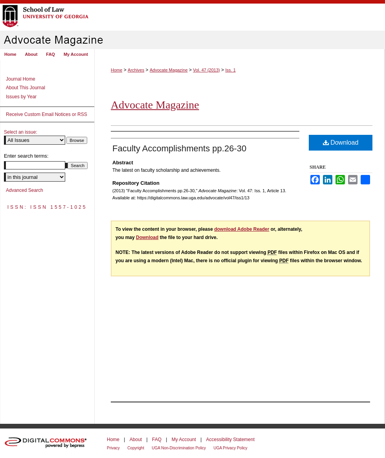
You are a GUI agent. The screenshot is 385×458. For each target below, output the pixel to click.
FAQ (156, 439)
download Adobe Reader (241, 229)
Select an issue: (20, 132)
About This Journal (25, 87)
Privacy (113, 448)
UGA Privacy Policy (230, 448)
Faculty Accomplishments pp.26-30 (179, 148)
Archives (136, 70)
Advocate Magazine (169, 70)
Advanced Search (24, 190)
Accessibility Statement (230, 439)
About (136, 439)
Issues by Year (21, 96)
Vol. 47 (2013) (206, 70)
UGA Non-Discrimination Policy (179, 448)
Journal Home (20, 79)
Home (116, 70)
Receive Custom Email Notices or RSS (46, 114)
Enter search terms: (26, 156)
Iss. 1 (230, 70)
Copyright (135, 448)
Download (341, 142)
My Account (184, 439)
